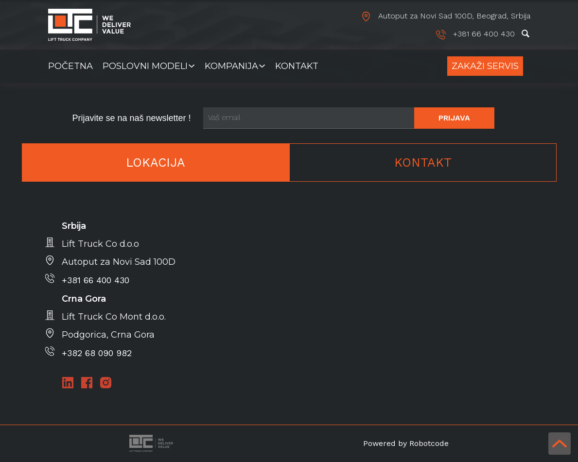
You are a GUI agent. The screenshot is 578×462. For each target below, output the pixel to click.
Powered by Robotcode (406, 443)
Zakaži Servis (485, 66)
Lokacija (155, 162)
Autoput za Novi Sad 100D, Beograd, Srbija (445, 15)
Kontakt (296, 66)
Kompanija (231, 66)
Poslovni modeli (145, 66)
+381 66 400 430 (476, 33)
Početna (70, 66)
